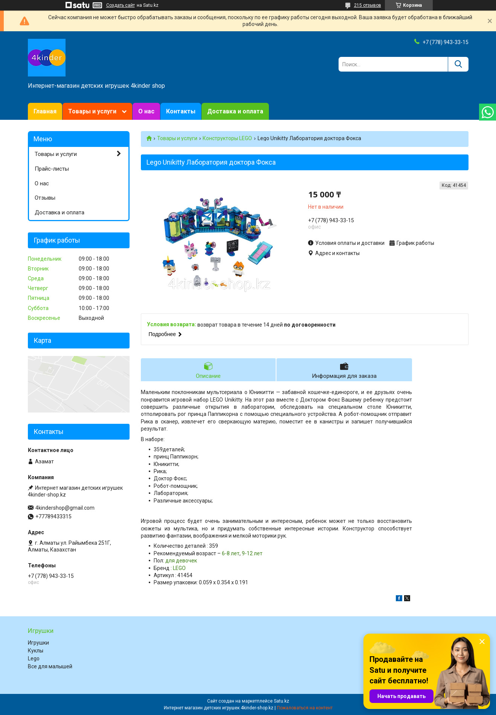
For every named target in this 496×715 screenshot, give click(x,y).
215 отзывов (367, 5)
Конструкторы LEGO (227, 138)
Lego (34, 658)
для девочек (181, 561)
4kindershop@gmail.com (65, 508)
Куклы (35, 651)
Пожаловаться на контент (305, 707)
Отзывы (45, 197)
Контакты (180, 111)
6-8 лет (231, 553)
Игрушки (38, 643)
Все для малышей (50, 666)
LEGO (179, 568)
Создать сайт (120, 5)
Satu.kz (281, 701)
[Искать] (458, 64)
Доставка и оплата (235, 111)
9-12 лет (252, 553)
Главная (45, 111)
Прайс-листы (52, 168)
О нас (146, 111)
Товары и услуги (92, 111)
